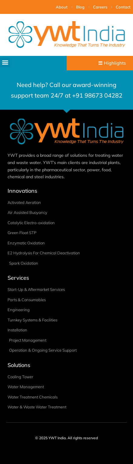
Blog (80, 7)
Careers (100, 7)
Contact (123, 7)
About (62, 7)
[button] (5, 62)
